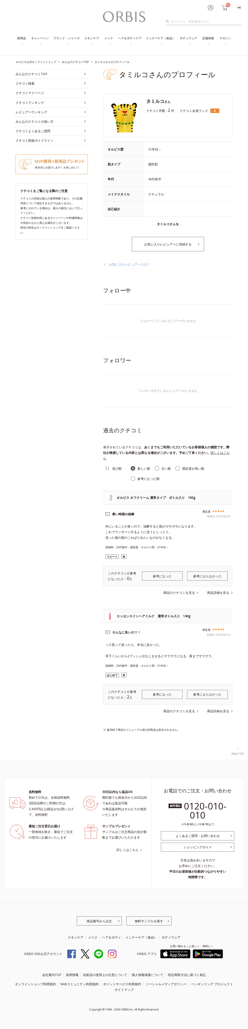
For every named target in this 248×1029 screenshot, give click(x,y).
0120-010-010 (205, 810)
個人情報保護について (147, 975)
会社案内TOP (51, 975)
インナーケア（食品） (160, 38)
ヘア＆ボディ (111, 937)
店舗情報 (208, 38)
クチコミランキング (30, 102)
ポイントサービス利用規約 (122, 984)
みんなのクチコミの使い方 (34, 121)
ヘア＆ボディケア (129, 38)
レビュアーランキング (31, 112)
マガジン (225, 38)
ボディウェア (188, 38)
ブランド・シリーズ (66, 38)
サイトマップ (124, 989)
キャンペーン (40, 38)
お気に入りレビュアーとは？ (129, 264)
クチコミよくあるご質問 (33, 131)
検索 (168, 21)
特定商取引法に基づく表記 (187, 975)
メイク (108, 38)
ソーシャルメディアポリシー (166, 984)
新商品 (21, 38)
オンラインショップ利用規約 (35, 984)
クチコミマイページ (30, 93)
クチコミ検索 (25, 83)
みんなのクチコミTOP (31, 74)
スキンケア (91, 38)
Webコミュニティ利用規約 (79, 984)
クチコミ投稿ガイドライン (34, 140)
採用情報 (72, 975)
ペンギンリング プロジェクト (212, 984)
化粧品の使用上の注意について (105, 975)
